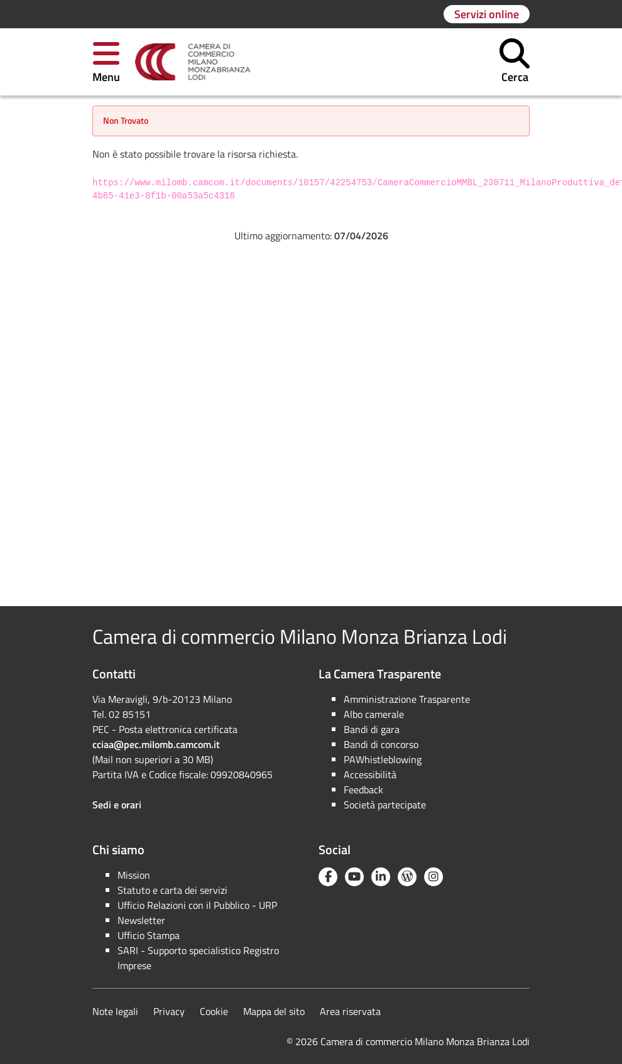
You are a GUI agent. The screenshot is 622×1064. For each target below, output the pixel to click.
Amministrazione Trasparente (407, 699)
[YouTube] (354, 876)
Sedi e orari (116, 804)
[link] (193, 62)
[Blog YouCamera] (407, 876)
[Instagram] (433, 876)
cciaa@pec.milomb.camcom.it (156, 744)
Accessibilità (370, 774)
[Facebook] (328, 876)
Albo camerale (374, 714)
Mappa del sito (274, 1011)
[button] (106, 61)
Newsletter (141, 920)
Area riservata (350, 1011)
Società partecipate (385, 804)
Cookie (214, 1011)
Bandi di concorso (381, 744)
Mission (133, 874)
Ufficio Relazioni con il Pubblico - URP (197, 905)
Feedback (363, 789)
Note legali (115, 1011)
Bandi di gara (372, 729)
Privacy (169, 1011)
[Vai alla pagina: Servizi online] (487, 14)
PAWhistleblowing (383, 759)
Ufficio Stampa (148, 935)
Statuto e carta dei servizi (172, 890)
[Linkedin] (380, 876)
